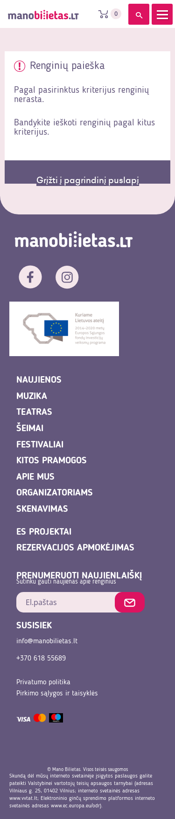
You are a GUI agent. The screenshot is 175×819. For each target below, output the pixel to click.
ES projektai (43, 532)
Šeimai (29, 429)
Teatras (34, 412)
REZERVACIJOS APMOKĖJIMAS (75, 548)
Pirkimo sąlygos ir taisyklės (57, 693)
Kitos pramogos (51, 461)
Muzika (31, 396)
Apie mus (35, 477)
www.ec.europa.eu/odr (75, 806)
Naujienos (39, 380)
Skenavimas (42, 509)
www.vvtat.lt (23, 798)
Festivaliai (39, 445)
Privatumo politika (43, 682)
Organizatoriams (54, 493)
